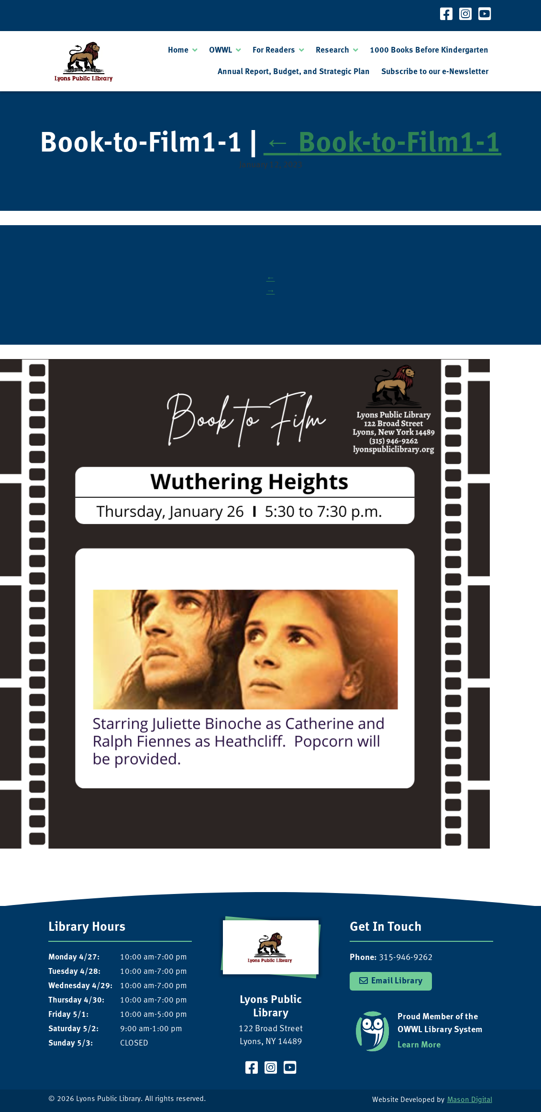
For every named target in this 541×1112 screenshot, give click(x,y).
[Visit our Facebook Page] (446, 15)
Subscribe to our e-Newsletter (434, 72)
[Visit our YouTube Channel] (484, 15)
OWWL (220, 50)
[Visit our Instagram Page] (465, 15)
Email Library (396, 981)
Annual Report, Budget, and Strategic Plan (294, 72)
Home (178, 50)
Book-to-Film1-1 (382, 145)
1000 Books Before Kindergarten (429, 50)
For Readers (274, 50)
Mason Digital (469, 1100)
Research (332, 50)
